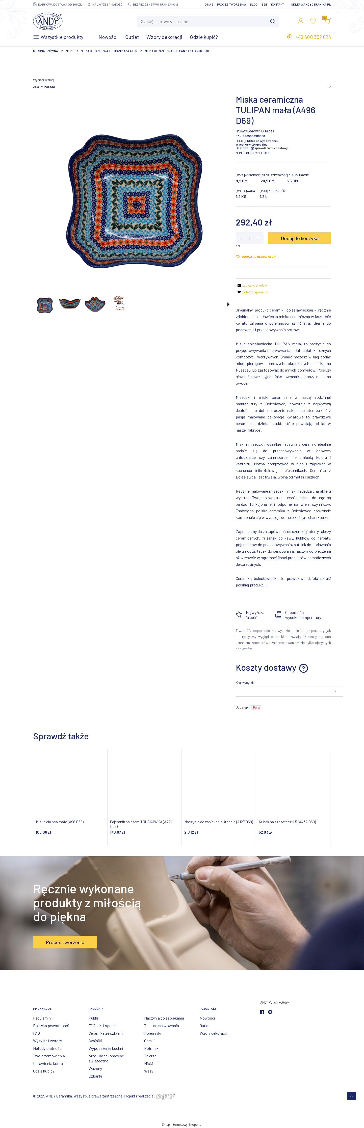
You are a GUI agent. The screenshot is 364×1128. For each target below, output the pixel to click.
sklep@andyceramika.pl (311, 4)
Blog (254, 4)
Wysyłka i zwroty (47, 1040)
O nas (209, 4)
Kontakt (277, 4)
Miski (148, 1063)
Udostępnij (243, 707)
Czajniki (95, 1040)
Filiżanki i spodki (103, 1025)
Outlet (205, 1025)
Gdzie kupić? (44, 1070)
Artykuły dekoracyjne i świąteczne (107, 1058)
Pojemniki (152, 1033)
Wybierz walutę (44, 80)
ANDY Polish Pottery (274, 1002)
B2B (264, 4)
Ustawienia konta (48, 1063)
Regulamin (42, 1018)
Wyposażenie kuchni (106, 1048)
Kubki (93, 1018)
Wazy (148, 1070)
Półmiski (152, 1048)
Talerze (150, 1055)
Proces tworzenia (231, 4)
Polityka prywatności (51, 1025)
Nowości (207, 1018)
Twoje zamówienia (49, 1055)
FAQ (36, 1033)
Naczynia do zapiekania (164, 1018)
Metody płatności (48, 1048)
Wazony (95, 1068)
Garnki (149, 1040)
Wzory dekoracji (213, 1033)
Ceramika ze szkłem (106, 1033)
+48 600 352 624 (313, 37)
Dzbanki (95, 1076)
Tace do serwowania (161, 1025)
